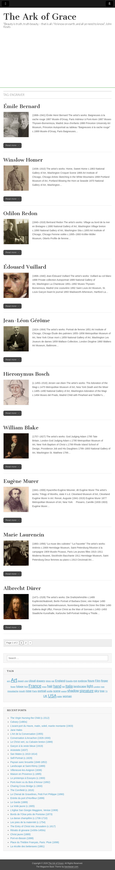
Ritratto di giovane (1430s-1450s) (27, 830)
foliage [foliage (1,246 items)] (20, 686)
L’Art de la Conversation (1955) (26, 734)
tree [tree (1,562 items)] (102, 690)
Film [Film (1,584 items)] (97, 680)
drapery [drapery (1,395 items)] (40, 680)
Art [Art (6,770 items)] (14, 680)
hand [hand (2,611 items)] (57, 686)
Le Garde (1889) (19, 802)
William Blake (21, 428)
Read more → (12, 145)
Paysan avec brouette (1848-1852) (28, 762)
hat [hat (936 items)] (63, 686)
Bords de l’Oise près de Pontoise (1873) (31, 814)
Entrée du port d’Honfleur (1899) (27, 798)
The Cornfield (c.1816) (22, 790)
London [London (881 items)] (97, 686)
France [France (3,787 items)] (34, 686)
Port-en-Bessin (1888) (22, 838)
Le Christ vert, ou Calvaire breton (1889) (31, 742)
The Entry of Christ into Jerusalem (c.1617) (33, 826)
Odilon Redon (20, 213)
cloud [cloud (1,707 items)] (32, 680)
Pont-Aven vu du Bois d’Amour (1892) (30, 782)
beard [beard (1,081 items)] (21, 681)
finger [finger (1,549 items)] (104, 680)
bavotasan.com (71, 867)
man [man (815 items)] (102, 687)
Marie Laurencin (23, 535)
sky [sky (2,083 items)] (96, 691)
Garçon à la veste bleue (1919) (26, 746)
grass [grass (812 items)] (44, 687)
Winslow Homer (23, 160)
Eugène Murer (21, 481)
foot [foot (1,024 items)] (26, 686)
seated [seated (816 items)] (64, 691)
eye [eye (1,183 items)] (75, 681)
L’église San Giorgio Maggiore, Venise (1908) (34, 810)
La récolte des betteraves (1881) (27, 846)
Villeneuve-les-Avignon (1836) (26, 770)
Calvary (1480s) (18, 721)
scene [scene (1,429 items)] (56, 691)
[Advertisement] (57, 64)
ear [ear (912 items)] (53, 681)
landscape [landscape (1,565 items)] (79, 686)
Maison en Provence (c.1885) (25, 774)
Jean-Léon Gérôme (26, 320)
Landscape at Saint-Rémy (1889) (27, 766)
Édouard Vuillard (24, 267)
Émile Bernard (21, 106)
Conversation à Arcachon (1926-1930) (30, 738)
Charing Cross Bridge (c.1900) (26, 786)
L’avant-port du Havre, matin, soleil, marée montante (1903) (41, 726)
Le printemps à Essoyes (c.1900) (27, 778)
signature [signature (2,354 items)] (87, 691)
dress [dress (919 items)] (48, 681)
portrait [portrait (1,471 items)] (42, 690)
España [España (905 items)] (69, 681)
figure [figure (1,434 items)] (91, 680)
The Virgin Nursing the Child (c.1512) (29, 718)
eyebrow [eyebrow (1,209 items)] (82, 681)
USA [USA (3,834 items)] (52, 695)
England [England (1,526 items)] (60, 680)
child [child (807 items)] (26, 681)
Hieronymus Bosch (26, 374)
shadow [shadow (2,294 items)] (73, 691)
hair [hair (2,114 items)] (50, 686)
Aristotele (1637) (19, 750)
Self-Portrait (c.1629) (21, 758)
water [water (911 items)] (59, 696)
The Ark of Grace (39, 17)
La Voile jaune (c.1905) (22, 806)
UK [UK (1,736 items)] (45, 696)
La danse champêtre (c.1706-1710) (28, 818)
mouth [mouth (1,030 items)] (22, 691)
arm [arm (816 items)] (8, 681)
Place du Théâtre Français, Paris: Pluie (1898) (34, 842)
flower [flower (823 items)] (13, 687)
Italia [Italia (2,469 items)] (69, 686)
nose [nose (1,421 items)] (28, 691)
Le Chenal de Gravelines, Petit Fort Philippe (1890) (37, 794)
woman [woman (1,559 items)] (67, 696)
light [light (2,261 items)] (90, 686)
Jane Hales (16, 730)
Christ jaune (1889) (20, 834)
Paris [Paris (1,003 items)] (34, 691)
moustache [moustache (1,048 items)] (12, 691)
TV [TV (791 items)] (106, 691)
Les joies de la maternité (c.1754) (27, 822)
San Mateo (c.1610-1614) (23, 754)
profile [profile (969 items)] (50, 691)
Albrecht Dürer (22, 588)
